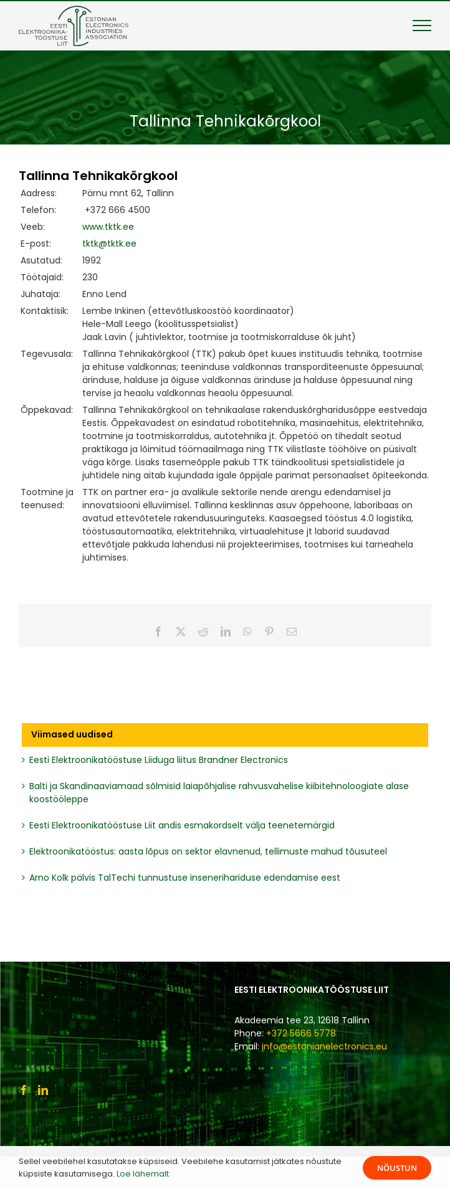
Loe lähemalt (143, 1174)
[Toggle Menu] (422, 25)
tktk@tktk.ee (109, 243)
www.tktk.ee (108, 226)
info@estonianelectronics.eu (324, 1046)
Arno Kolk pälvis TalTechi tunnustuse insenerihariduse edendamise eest (184, 877)
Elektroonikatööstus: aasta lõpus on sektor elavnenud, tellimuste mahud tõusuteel (208, 851)
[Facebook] (24, 1090)
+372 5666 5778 (301, 1033)
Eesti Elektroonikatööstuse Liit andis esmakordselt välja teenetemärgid (182, 825)
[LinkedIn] (43, 1090)
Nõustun (397, 1167)
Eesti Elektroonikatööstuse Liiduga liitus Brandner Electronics (158, 760)
